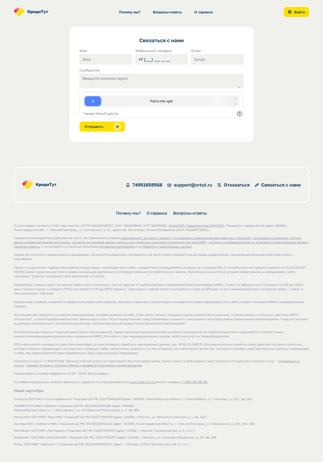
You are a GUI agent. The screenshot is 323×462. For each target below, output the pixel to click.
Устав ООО (177, 226)
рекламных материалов (116, 247)
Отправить (103, 127)
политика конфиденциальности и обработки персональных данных (258, 243)
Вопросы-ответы (167, 12)
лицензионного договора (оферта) (146, 238)
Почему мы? (129, 12)
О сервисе (203, 12)
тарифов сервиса (27, 247)
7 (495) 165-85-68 (194, 382)
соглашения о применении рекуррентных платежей (212, 238)
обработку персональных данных (167, 247)
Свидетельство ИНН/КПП (205, 226)
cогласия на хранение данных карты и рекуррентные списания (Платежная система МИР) (139, 243)
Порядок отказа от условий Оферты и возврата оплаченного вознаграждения (84, 366)
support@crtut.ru (142, 382)
